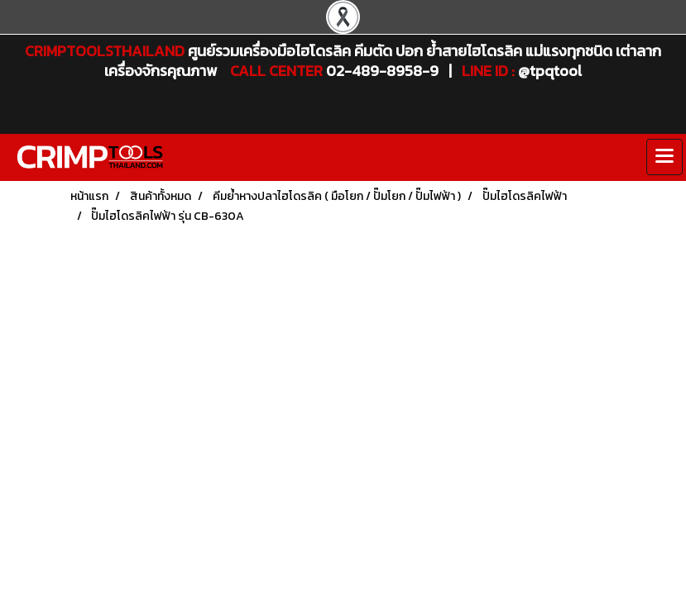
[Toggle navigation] (664, 157)
